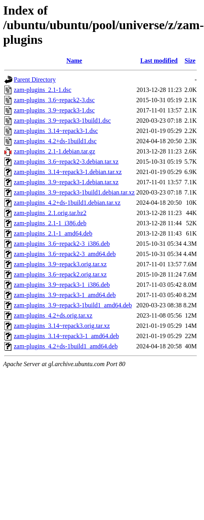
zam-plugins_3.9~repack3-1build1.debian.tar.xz (74, 192)
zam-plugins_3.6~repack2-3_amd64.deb (65, 254)
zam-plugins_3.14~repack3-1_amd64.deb (66, 336)
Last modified (159, 60)
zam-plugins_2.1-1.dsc (42, 89)
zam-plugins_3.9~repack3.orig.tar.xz (60, 264)
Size (190, 60)
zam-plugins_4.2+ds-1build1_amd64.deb (66, 346)
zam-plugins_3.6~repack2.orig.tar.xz (60, 274)
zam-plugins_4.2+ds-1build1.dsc (55, 141)
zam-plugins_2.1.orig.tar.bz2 (50, 212)
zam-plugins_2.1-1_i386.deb (50, 223)
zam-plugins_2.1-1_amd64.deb (53, 233)
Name (74, 60)
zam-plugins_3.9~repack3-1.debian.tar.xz (66, 182)
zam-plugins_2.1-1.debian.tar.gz (54, 151)
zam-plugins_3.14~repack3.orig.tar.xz (62, 325)
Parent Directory (35, 79)
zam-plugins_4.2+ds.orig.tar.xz (53, 315)
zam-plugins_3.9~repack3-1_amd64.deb (65, 295)
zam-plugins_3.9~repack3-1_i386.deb (62, 284)
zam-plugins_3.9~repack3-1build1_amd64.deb (73, 305)
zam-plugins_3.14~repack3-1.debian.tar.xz (68, 171)
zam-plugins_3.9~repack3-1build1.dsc (62, 120)
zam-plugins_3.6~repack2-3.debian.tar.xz (66, 161)
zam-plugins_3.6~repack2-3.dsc (54, 100)
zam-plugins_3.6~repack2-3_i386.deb (62, 243)
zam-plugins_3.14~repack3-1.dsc (56, 130)
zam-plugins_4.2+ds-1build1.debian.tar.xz (67, 202)
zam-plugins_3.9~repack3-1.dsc (54, 110)
